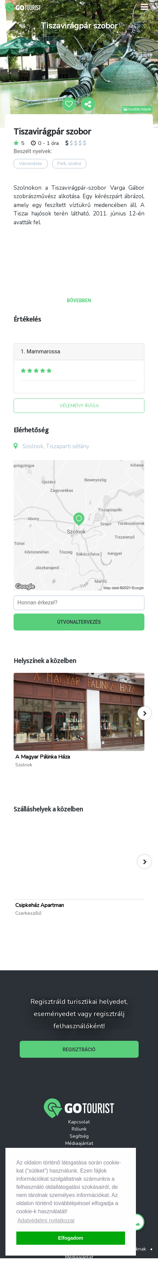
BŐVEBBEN (79, 300)
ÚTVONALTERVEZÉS (79, 622)
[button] (144, 713)
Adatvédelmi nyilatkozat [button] (45, 1220)
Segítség (79, 1136)
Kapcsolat (79, 1122)
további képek (137, 109)
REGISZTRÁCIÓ (79, 1049)
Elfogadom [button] (70, 1238)
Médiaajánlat (79, 1143)
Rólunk (79, 1129)
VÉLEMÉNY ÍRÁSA (79, 405)
